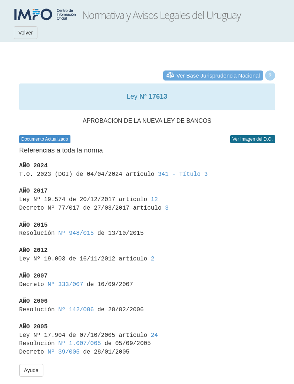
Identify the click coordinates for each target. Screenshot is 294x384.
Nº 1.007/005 (79, 343)
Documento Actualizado (45, 139)
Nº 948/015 (76, 233)
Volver (26, 33)
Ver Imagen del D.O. (252, 139)
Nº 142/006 (76, 309)
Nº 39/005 (63, 352)
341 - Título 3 (183, 174)
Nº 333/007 (65, 284)
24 (154, 335)
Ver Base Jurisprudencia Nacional (218, 75)
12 (154, 199)
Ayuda (31, 370)
